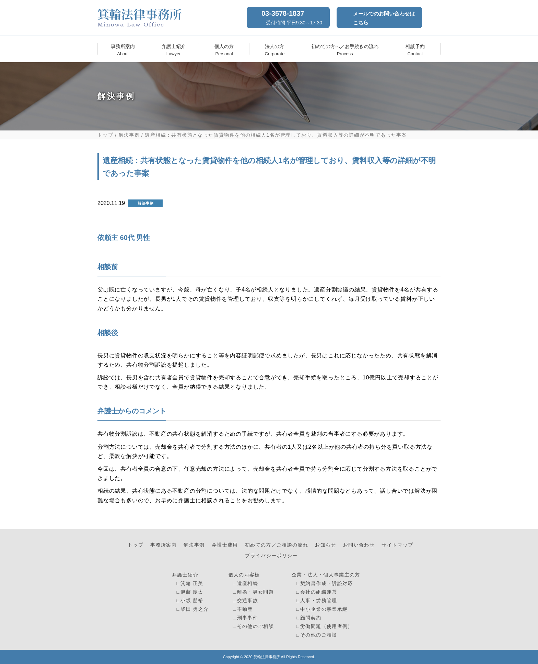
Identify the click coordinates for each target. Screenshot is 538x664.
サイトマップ (397, 545)
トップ (105, 135)
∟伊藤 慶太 (188, 592)
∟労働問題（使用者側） (323, 626)
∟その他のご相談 (252, 626)
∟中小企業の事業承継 (320, 609)
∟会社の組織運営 (315, 592)
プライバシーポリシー (271, 555)
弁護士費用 (225, 545)
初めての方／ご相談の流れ (276, 545)
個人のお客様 (244, 574)
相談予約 (415, 49)
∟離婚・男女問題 (252, 592)
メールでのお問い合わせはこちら (384, 18)
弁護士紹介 (173, 49)
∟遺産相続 (244, 583)
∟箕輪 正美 (188, 583)
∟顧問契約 (307, 617)
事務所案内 (123, 49)
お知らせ (325, 545)
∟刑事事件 (244, 617)
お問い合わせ (359, 545)
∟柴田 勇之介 (191, 609)
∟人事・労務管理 (315, 600)
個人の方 (224, 49)
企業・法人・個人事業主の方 (326, 574)
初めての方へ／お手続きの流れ (345, 49)
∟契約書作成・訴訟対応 (323, 583)
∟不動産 (241, 609)
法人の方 (274, 49)
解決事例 (129, 135)
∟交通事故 (244, 600)
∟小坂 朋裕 (188, 600)
